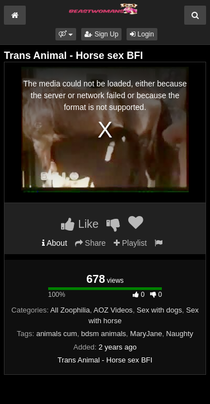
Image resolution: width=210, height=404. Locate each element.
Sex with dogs (159, 310)
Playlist (130, 242)
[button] (65, 34)
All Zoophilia (70, 310)
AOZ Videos (113, 310)
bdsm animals (103, 333)
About (54, 242)
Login (142, 34)
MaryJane (146, 333)
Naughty (179, 333)
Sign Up (101, 34)
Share (90, 242)
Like (80, 224)
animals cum (56, 333)
